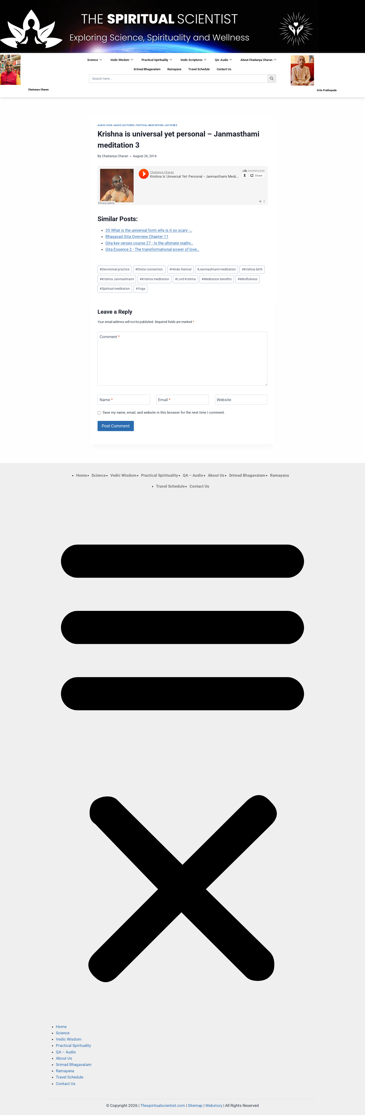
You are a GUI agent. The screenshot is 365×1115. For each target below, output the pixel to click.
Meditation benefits (217, 279)
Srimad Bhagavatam (147, 69)
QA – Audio (193, 475)
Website (224, 399)
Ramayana (174, 69)
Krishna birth (252, 269)
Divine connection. (149, 269)
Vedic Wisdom (121, 60)
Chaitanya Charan (115, 156)
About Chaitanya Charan (258, 60)
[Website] (241, 400)
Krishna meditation (154, 279)
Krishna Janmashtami (117, 279)
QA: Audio (223, 60)
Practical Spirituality (157, 60)
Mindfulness (247, 279)
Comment (110, 336)
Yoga (140, 288)
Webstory (213, 1105)
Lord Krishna (185, 279)
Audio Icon (105, 125)
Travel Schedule (199, 69)
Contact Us (224, 69)
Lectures (171, 125)
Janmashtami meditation (216, 269)
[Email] (182, 400)
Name (106, 399)
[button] (182, 756)
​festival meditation (149, 125)
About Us (216, 475)
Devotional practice (114, 269)
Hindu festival (180, 269)
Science (94, 60)
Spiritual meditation (115, 288)
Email (164, 399)
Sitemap (195, 1105)
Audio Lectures (124, 125)
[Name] (124, 400)
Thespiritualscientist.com (162, 1105)
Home (81, 475)
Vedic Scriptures (193, 60)
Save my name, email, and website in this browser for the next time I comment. (164, 412)
